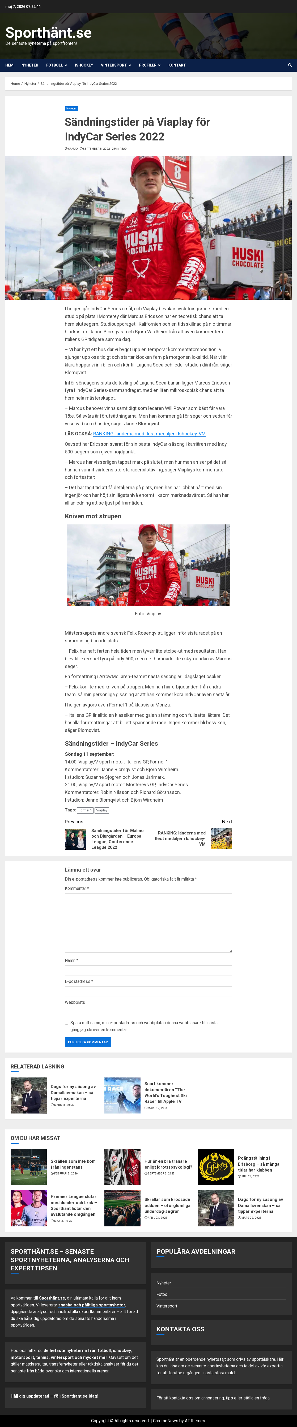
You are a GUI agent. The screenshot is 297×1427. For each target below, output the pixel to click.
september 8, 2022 (96, 148)
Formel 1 (85, 810)
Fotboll (54, 65)
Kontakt (177, 65)
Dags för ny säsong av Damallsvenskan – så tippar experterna (73, 1092)
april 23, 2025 (157, 1217)
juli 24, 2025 (250, 1176)
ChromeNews (165, 1420)
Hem (9, 65)
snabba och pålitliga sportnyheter (91, 1304)
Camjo (73, 148)
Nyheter (30, 65)
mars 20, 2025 (64, 1104)
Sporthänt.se (48, 32)
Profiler (147, 65)
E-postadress (79, 981)
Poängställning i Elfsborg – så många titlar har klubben (258, 1164)
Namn (71, 960)
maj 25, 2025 (63, 1221)
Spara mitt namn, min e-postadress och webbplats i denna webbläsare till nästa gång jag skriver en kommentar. (144, 1026)
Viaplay (101, 810)
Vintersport (114, 65)
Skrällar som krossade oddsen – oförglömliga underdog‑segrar (167, 1205)
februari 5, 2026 (66, 1173)
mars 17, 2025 (158, 1108)
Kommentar (77, 888)
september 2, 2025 (161, 1173)
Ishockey (84, 65)
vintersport (62, 1357)
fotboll (104, 1350)
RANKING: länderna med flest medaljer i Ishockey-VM (149, 433)
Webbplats (75, 1002)
